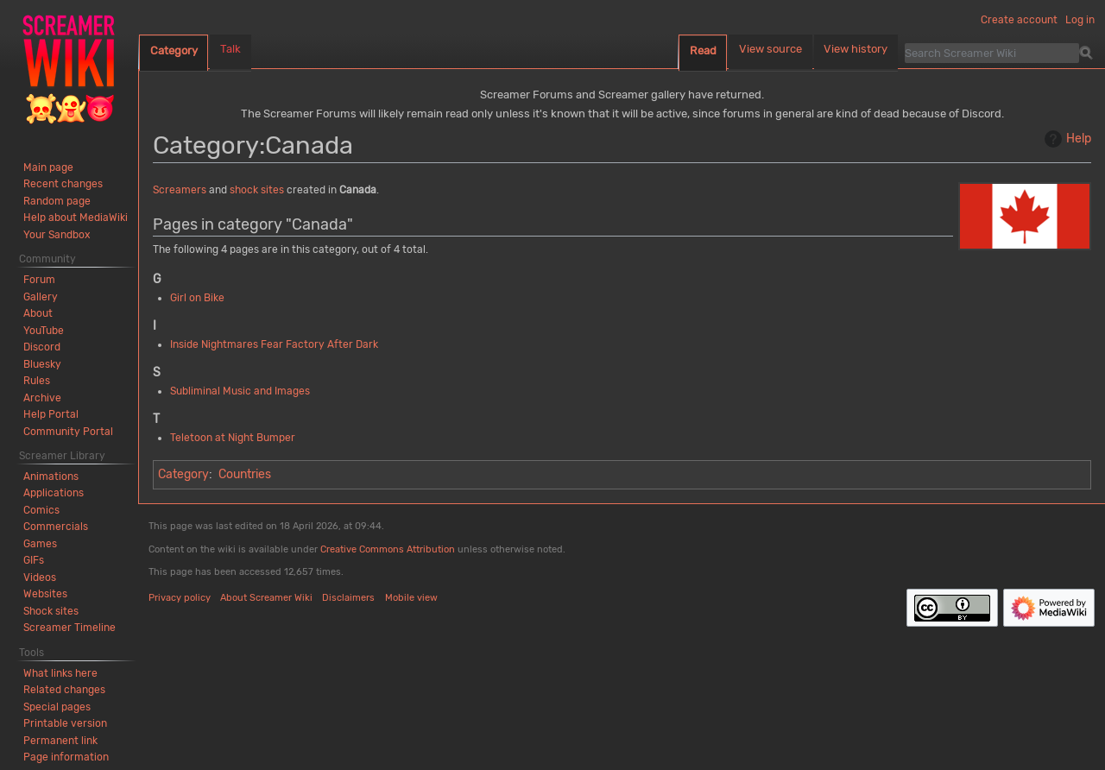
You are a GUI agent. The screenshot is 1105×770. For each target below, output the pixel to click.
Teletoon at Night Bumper (232, 438)
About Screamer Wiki (266, 597)
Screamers (179, 190)
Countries (244, 474)
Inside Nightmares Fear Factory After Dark (274, 344)
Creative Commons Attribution (387, 549)
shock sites (257, 190)
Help (1065, 139)
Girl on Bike (197, 298)
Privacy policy (179, 597)
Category (183, 474)
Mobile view (411, 597)
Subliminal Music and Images (240, 391)
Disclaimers (348, 597)
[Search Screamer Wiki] (992, 52)
